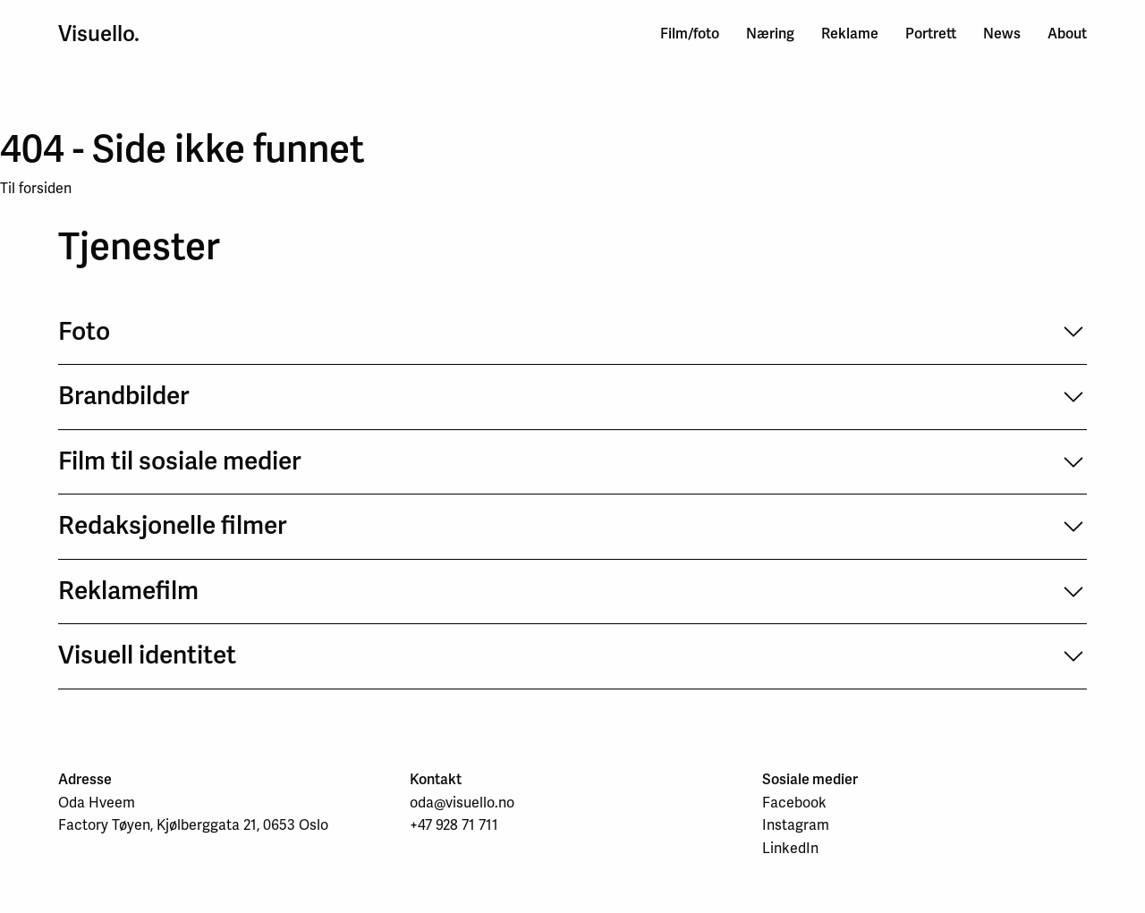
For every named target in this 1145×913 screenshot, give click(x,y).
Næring (770, 33)
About (1067, 33)
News (1002, 33)
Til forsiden (36, 188)
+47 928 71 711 (454, 825)
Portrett (930, 33)
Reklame (849, 33)
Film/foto (689, 33)
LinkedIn (790, 848)
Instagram (795, 825)
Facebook (794, 802)
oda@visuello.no (462, 802)
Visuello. (99, 34)
